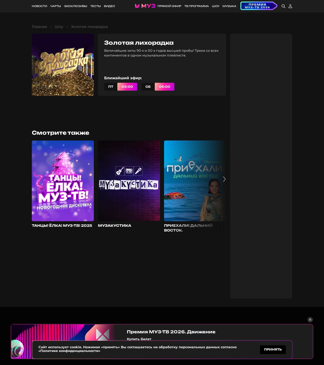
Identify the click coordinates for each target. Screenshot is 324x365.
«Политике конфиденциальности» (69, 350)
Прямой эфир (169, 6)
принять (273, 349)
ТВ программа (196, 6)
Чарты (55, 6)
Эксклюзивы (75, 6)
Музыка (229, 6)
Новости (39, 6)
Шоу (215, 6)
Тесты (95, 6)
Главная (39, 26)
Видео (109, 6)
